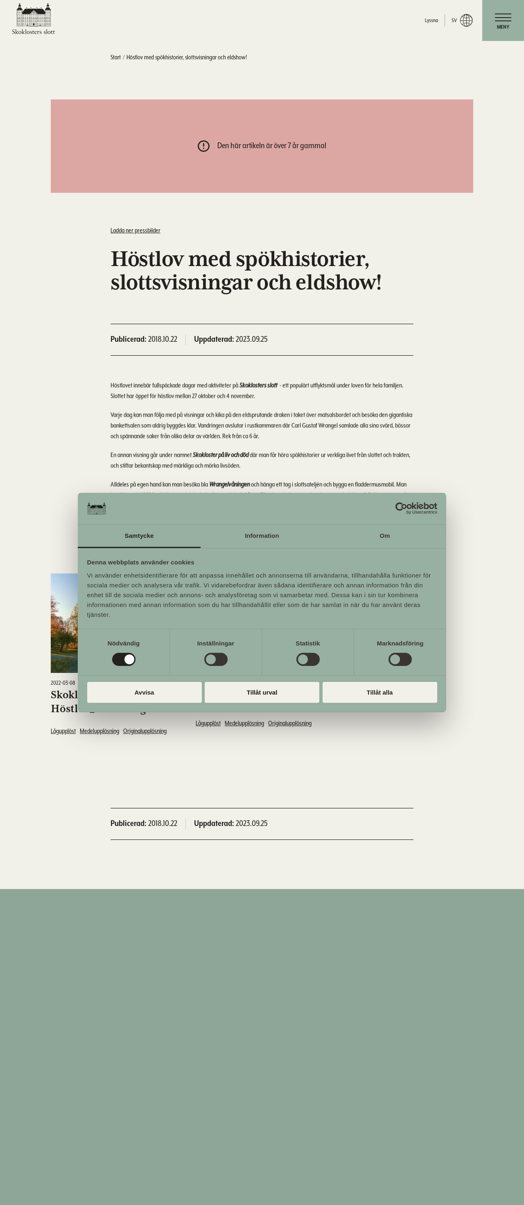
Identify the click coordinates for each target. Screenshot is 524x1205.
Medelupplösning (99, 731)
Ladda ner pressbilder (135, 231)
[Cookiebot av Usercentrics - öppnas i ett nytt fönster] (401, 508)
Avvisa (144, 692)
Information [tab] (262, 535)
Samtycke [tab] (139, 535)
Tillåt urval (262, 692)
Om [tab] (384, 535)
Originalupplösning (145, 731)
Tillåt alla (380, 692)
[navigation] (503, 20)
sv (462, 20)
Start (116, 57)
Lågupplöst (63, 731)
